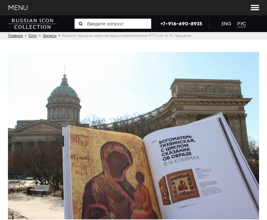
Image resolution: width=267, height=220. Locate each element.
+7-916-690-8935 (180, 24)
